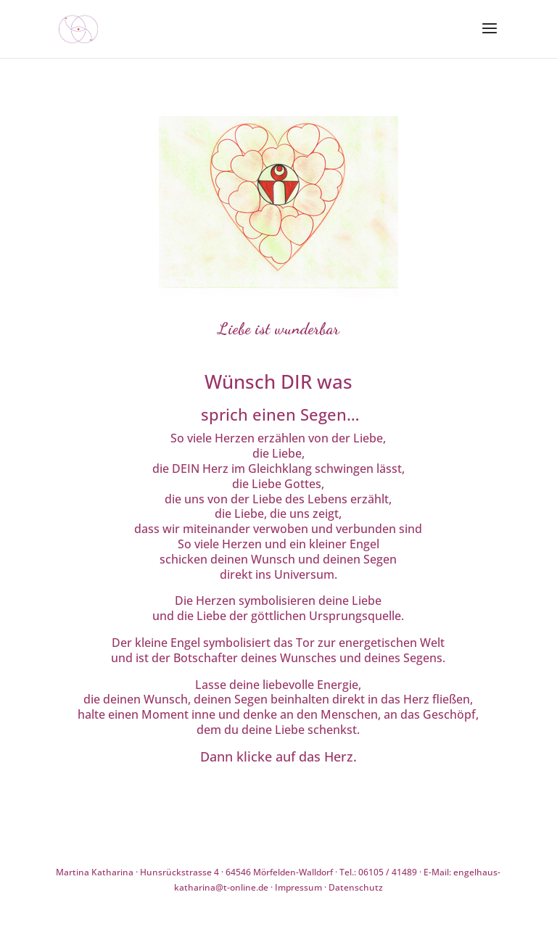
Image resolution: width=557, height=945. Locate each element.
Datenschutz (356, 887)
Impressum (298, 887)
